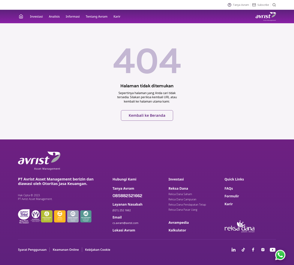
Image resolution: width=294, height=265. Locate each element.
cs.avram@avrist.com (125, 223)
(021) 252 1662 (121, 210)
